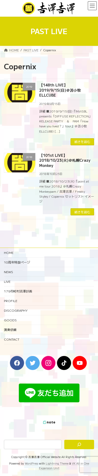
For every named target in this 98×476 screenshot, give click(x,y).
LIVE (7, 281)
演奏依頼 (10, 329)
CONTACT (11, 339)
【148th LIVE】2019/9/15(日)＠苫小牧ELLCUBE (60, 90)
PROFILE (10, 300)
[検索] (79, 444)
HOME (9, 252)
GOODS (10, 320)
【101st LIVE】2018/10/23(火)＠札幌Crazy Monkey (64, 160)
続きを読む (82, 141)
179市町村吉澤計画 (18, 291)
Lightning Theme (57, 463)
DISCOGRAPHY (16, 310)
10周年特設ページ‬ (17, 262)
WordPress (31, 463)
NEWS (8, 272)
